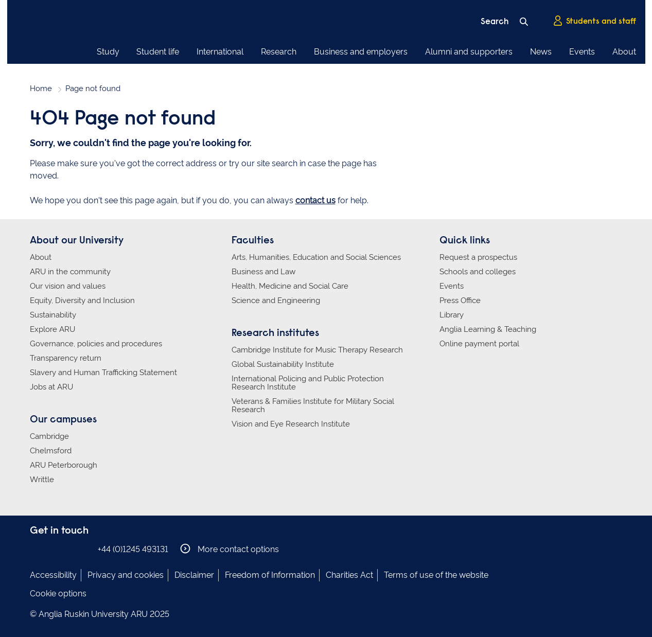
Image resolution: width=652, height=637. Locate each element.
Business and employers (361, 52)
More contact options (229, 548)
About (624, 52)
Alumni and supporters (469, 52)
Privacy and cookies (125, 575)
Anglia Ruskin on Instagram (52, 548)
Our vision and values (67, 286)
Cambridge (49, 436)
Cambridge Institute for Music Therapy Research (317, 350)
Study (108, 52)
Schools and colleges (477, 271)
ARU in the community (70, 271)
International (220, 52)
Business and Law (263, 271)
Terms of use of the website (436, 575)
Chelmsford (51, 450)
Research (278, 52)
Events (582, 52)
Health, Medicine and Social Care (290, 286)
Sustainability (53, 315)
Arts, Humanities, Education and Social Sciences (316, 257)
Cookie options (58, 593)
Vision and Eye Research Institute (291, 424)
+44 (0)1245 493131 (133, 549)
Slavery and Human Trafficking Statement (103, 372)
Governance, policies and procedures (96, 343)
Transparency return (65, 358)
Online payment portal (479, 343)
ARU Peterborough (63, 465)
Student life (157, 52)
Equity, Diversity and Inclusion (82, 300)
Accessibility (53, 575)
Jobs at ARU (51, 387)
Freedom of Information (270, 575)
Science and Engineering (276, 300)
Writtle (42, 479)
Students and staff (594, 21)
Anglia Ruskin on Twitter (67, 548)
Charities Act (349, 575)
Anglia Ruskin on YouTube (83, 548)
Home (41, 88)
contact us (315, 200)
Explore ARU (52, 329)
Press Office (460, 300)
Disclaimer (194, 575)
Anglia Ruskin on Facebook (36, 548)
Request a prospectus (478, 257)
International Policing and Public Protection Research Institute (308, 383)
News (541, 52)
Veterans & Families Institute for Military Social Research (313, 405)
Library (451, 315)
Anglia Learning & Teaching (487, 329)
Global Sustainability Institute (283, 364)
